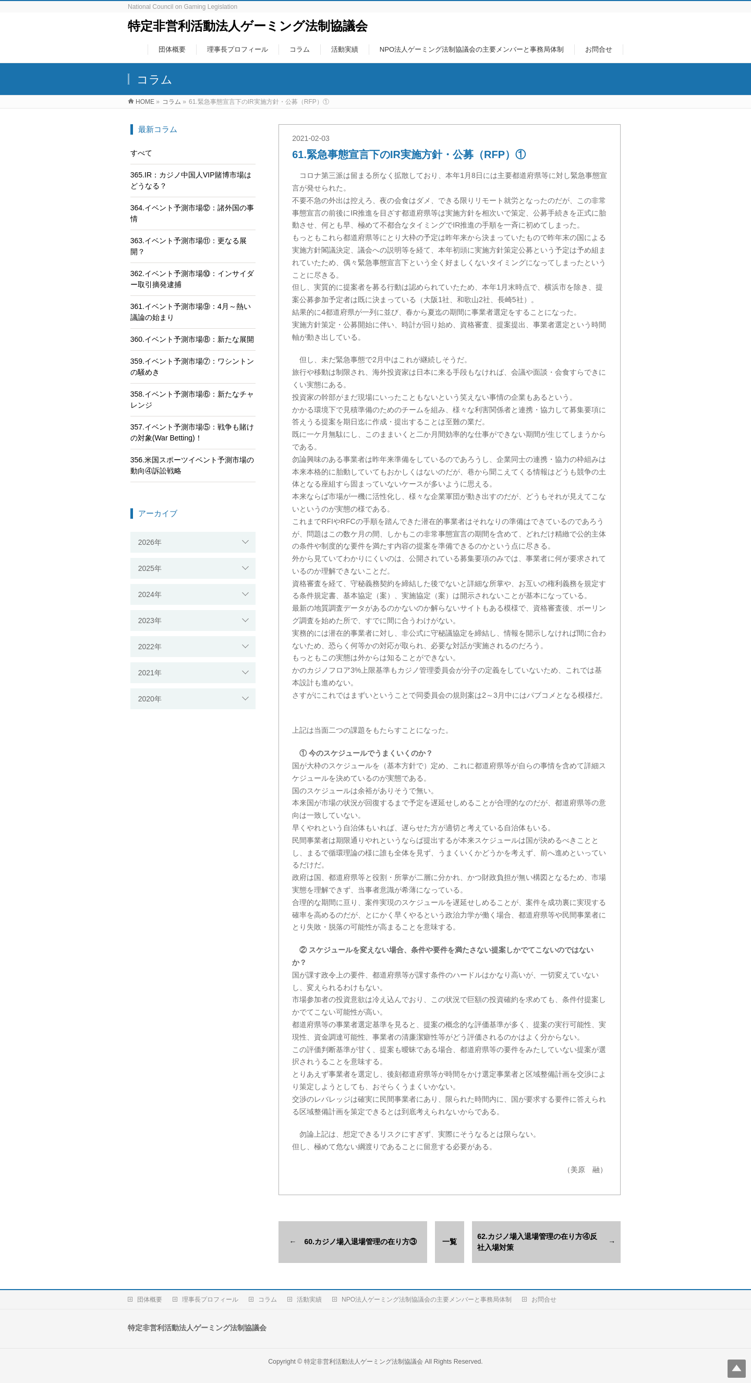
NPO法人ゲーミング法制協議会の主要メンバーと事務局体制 (427, 1299)
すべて (141, 153)
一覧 (449, 1241)
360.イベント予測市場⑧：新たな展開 (192, 339)
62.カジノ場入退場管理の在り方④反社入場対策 (537, 1241)
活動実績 (309, 1299)
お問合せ (543, 1299)
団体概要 (149, 1299)
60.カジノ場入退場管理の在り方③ (361, 1241)
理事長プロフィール (210, 1299)
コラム (267, 1299)
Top (737, 1369)
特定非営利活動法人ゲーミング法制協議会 (248, 26)
